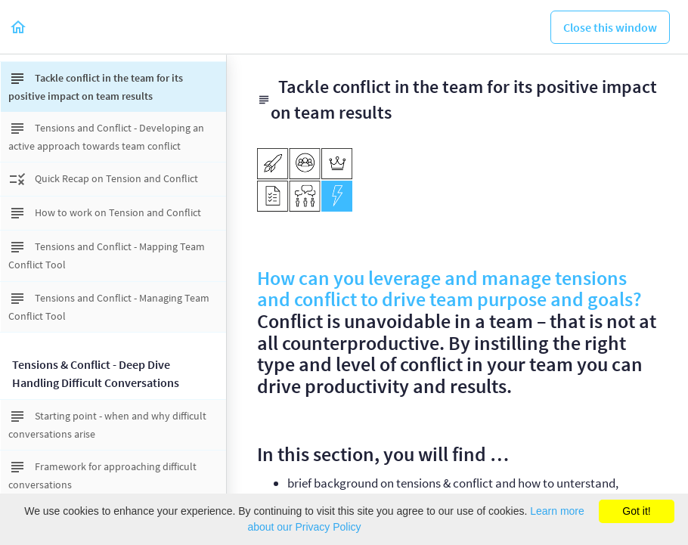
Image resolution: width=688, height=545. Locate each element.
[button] (19, 27)
